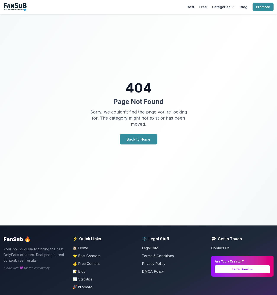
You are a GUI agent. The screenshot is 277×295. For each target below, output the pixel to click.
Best (190, 7)
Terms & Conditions (158, 256)
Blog (243, 7)
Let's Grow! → (242, 269)
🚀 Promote (82, 287)
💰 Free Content (86, 263)
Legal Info (150, 248)
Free (203, 7)
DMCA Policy (153, 271)
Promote (263, 7)
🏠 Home (80, 248)
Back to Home (138, 139)
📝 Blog (79, 271)
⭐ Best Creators (87, 256)
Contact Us (220, 248)
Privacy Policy (153, 263)
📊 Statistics (82, 279)
